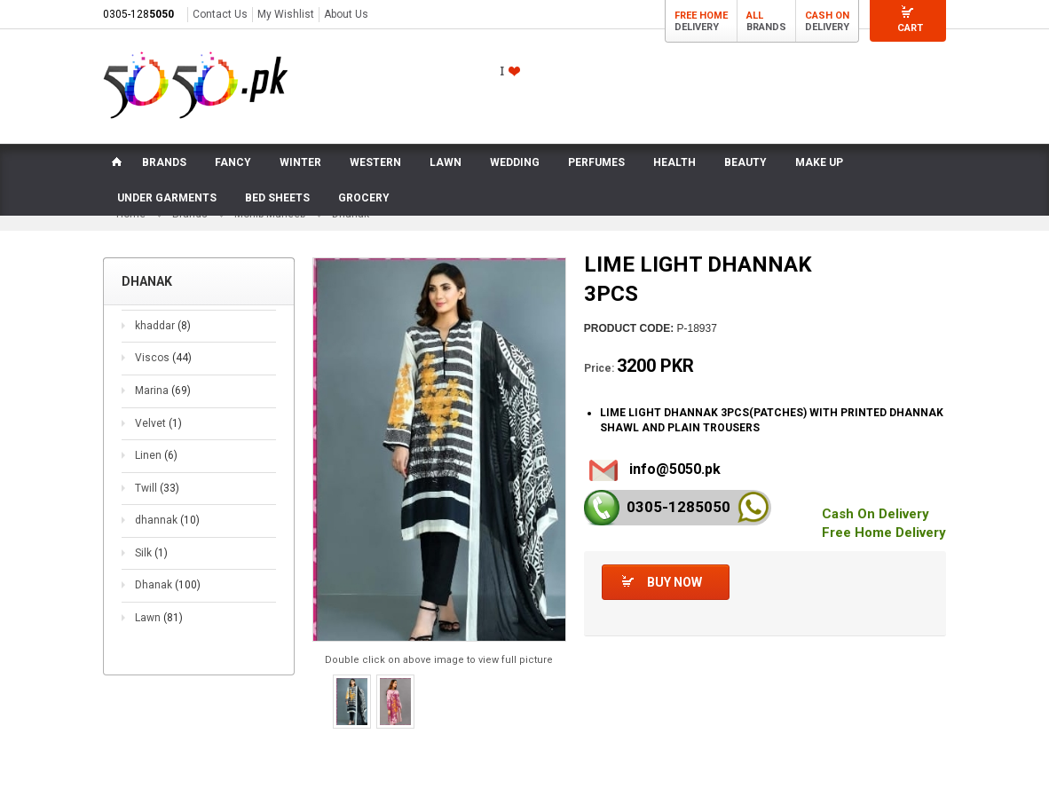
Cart (910, 28)
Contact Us (220, 14)
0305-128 (138, 14)
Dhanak (168, 585)
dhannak (167, 520)
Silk (151, 553)
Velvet (158, 423)
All (754, 15)
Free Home (701, 15)
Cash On (827, 15)
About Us (346, 14)
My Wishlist (285, 14)
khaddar (163, 326)
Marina (163, 390)
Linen (156, 455)
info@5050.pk (675, 469)
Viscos (163, 357)
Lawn (159, 617)
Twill (157, 488)
